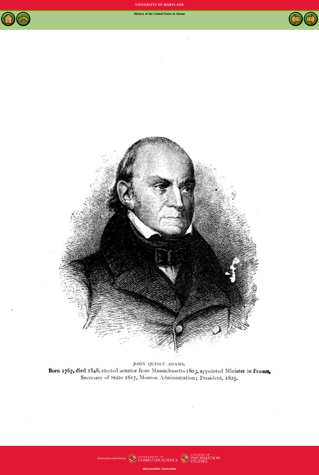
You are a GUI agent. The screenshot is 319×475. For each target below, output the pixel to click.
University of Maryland (159, 4)
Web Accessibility (151, 468)
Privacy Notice (169, 468)
